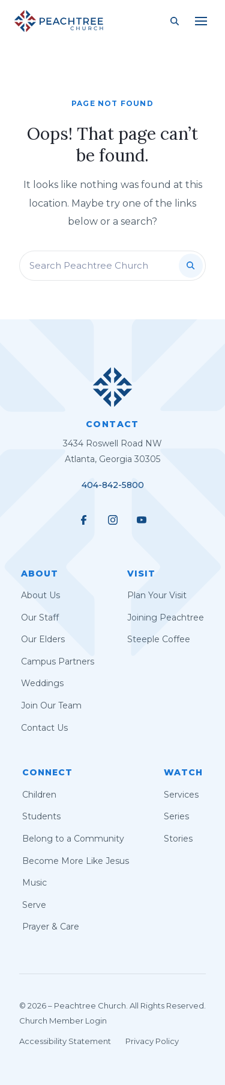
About (39, 573)
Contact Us (44, 727)
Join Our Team (51, 705)
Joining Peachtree (165, 617)
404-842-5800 (113, 485)
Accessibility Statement (65, 1041)
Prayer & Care (50, 926)
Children (39, 794)
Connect (47, 772)
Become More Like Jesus (75, 860)
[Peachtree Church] (58, 21)
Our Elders (43, 639)
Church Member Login (63, 1020)
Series (176, 816)
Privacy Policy (152, 1041)
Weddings (42, 683)
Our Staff (40, 617)
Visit (141, 573)
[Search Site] (174, 21)
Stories (178, 838)
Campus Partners (57, 661)
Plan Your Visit (157, 595)
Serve (34, 904)
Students (41, 816)
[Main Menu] (201, 21)
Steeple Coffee (158, 639)
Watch (183, 772)
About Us (40, 595)
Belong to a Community (73, 838)
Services (181, 794)
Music (34, 882)
